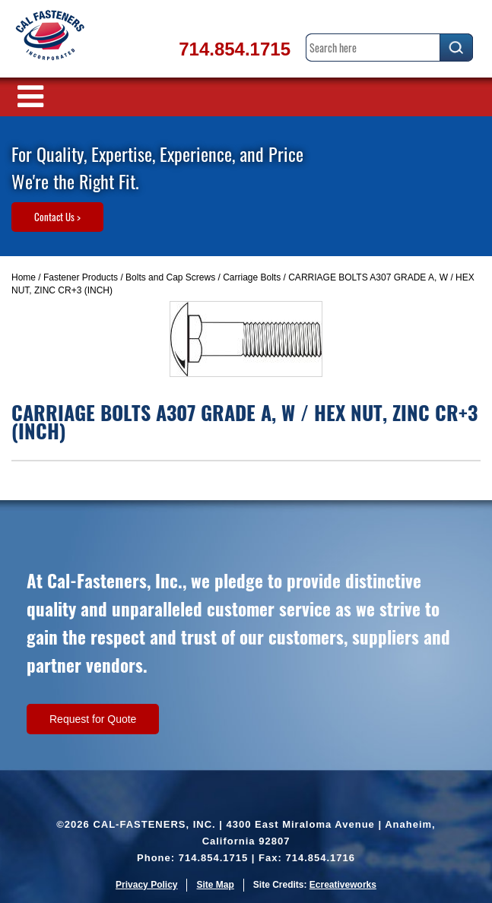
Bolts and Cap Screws (170, 277)
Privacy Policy (146, 884)
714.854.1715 (234, 49)
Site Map (214, 884)
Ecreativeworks (342, 884)
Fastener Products (80, 277)
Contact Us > (57, 216)
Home (23, 277)
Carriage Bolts (252, 277)
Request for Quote (92, 719)
